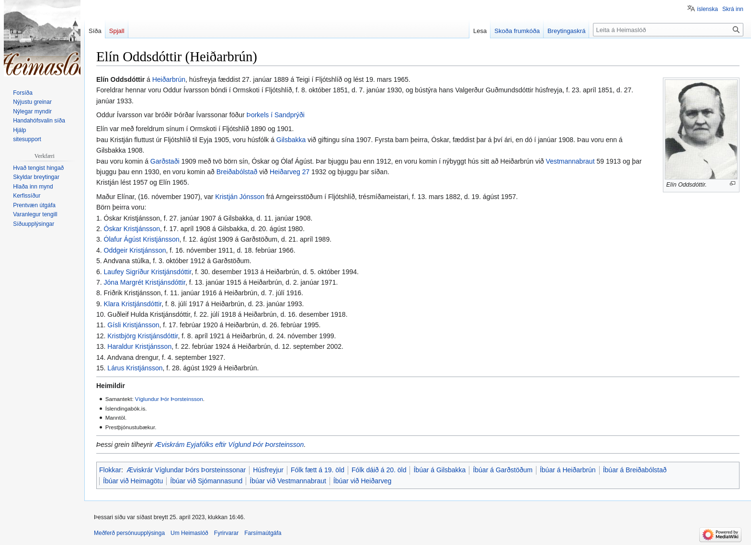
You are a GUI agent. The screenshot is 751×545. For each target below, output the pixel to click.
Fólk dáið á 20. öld (379, 470)
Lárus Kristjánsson (134, 368)
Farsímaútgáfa (262, 533)
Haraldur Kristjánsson (139, 346)
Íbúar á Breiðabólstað (635, 470)
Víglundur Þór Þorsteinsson (169, 399)
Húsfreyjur (268, 470)
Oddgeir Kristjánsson (135, 250)
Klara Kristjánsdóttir (133, 304)
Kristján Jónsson (239, 196)
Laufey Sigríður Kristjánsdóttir (148, 272)
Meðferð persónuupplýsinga (129, 533)
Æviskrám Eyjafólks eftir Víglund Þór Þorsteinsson (229, 444)
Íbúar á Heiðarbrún (568, 470)
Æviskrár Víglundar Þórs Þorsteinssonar (186, 470)
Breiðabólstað (237, 172)
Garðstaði (165, 161)
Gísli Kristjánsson (133, 325)
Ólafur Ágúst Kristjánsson (142, 239)
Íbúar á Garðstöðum (503, 470)
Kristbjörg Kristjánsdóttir (142, 336)
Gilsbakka (291, 140)
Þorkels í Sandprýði (276, 115)
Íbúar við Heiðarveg (362, 481)
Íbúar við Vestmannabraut (288, 481)
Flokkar (110, 470)
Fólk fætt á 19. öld (317, 470)
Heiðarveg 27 (289, 172)
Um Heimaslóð (189, 533)
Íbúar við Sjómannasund (206, 481)
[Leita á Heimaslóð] (668, 29)
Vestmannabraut (570, 161)
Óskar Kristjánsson (132, 229)
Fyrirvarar (226, 533)
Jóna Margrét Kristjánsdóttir (144, 282)
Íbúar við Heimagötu (133, 481)
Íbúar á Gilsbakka (439, 470)
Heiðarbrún (168, 79)
